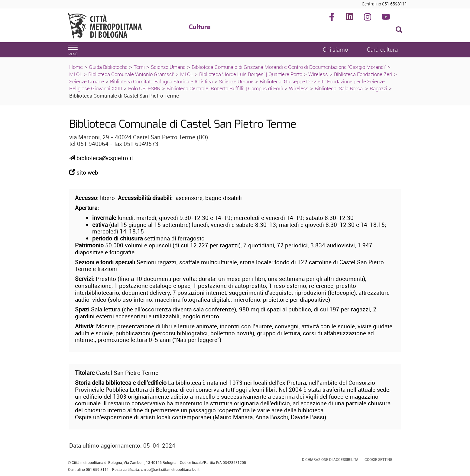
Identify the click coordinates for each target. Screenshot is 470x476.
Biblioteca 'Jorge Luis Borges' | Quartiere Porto (250, 74)
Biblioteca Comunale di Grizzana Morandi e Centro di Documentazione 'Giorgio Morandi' (289, 66)
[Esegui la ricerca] (399, 30)
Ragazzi (378, 88)
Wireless (318, 74)
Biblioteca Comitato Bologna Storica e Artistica (161, 81)
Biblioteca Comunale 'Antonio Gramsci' (132, 74)
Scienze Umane (168, 66)
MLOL (75, 74)
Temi (139, 66)
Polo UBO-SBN (144, 88)
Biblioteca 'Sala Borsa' (339, 88)
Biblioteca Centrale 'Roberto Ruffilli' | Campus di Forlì (225, 88)
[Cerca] (365, 30)
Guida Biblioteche (108, 66)
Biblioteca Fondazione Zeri (363, 74)
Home (76, 66)
